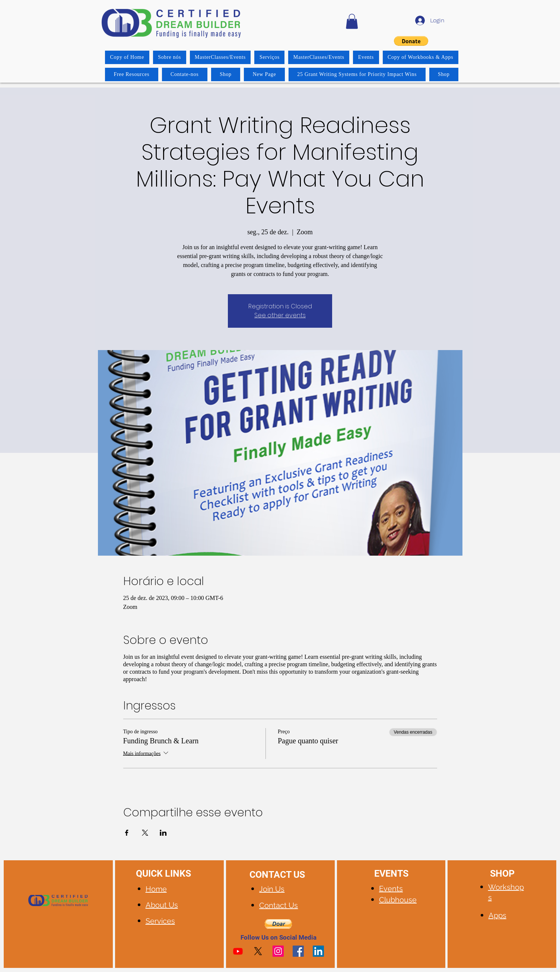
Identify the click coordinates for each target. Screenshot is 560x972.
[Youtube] (238, 951)
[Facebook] (298, 951)
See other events (280, 315)
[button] (352, 21)
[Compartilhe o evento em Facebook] (126, 833)
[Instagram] (278, 951)
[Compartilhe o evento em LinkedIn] (163, 833)
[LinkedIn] (318, 951)
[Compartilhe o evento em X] (145, 833)
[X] (258, 951)
